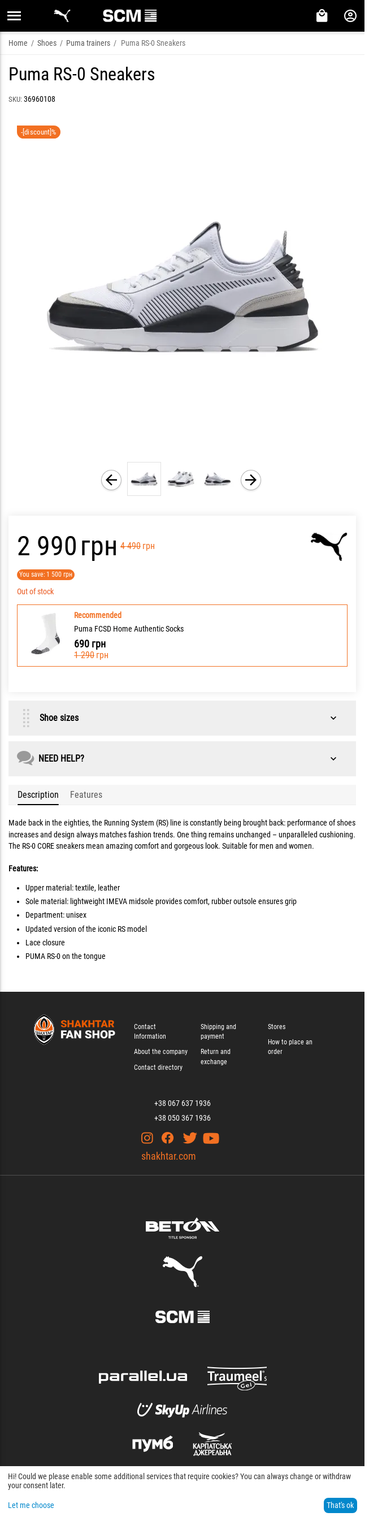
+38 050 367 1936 (182, 1117)
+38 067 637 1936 (182, 1103)
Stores (276, 1027)
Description (38, 794)
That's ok (340, 1505)
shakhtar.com (168, 1156)
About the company (161, 1052)
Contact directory (158, 1067)
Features (86, 794)
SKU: (15, 99)
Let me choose (31, 1505)
